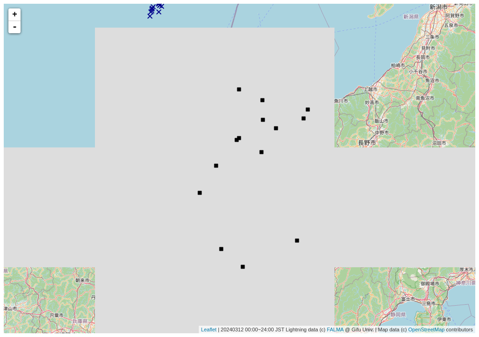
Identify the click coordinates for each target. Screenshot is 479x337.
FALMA (335, 329)
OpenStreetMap (426, 329)
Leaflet (209, 329)
